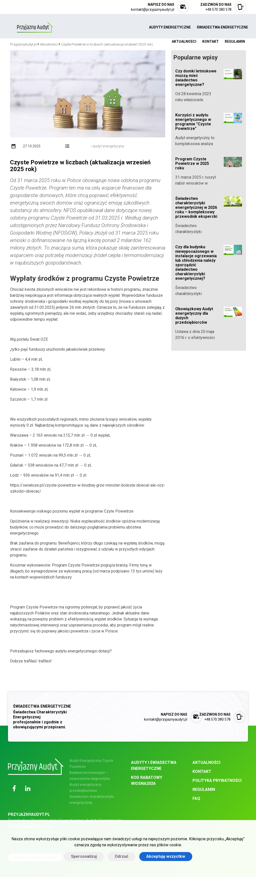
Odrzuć (121, 856)
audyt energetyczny (108, 146)
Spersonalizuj (84, 856)
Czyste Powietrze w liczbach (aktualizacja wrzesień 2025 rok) (80, 166)
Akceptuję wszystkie (165, 856)
